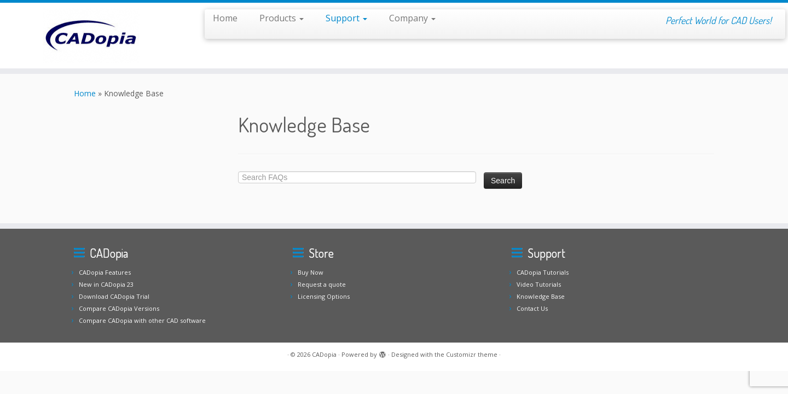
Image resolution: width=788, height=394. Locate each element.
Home (225, 18)
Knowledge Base (541, 296)
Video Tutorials (539, 284)
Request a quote (322, 284)
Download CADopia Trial (114, 296)
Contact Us (532, 308)
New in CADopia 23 (106, 284)
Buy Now (310, 272)
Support (346, 18)
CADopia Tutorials (543, 272)
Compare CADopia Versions (119, 308)
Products (281, 18)
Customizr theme (471, 354)
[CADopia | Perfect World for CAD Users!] (91, 35)
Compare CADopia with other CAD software (142, 320)
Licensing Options (324, 296)
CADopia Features (105, 272)
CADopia (324, 354)
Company (412, 18)
